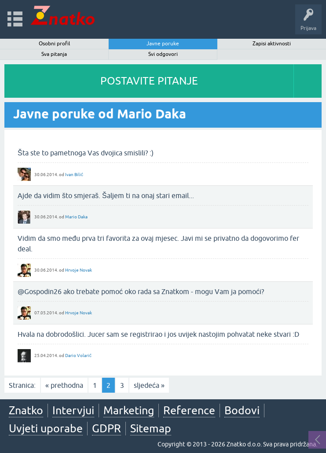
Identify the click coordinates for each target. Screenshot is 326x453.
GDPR (106, 428)
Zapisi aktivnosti (272, 44)
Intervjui (73, 410)
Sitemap (150, 428)
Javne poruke (163, 44)
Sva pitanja (54, 54)
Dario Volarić (78, 355)
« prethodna (64, 385)
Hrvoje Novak (78, 270)
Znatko (26, 410)
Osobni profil (54, 44)
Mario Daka (76, 216)
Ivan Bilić (74, 174)
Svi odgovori (163, 54)
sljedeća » (149, 385)
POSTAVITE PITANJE (149, 81)
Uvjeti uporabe (46, 428)
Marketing (128, 410)
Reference (189, 410)
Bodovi (242, 410)
